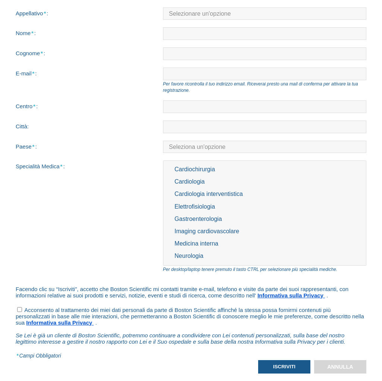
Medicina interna (264, 244)
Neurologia (264, 256)
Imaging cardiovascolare (264, 231)
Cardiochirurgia (264, 169)
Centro (27, 106)
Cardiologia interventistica (264, 194)
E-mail (26, 73)
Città (22, 126)
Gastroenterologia (264, 219)
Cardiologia (264, 182)
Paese (26, 146)
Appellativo (32, 13)
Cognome (30, 53)
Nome (26, 33)
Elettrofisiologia (264, 207)
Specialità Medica (40, 166)
